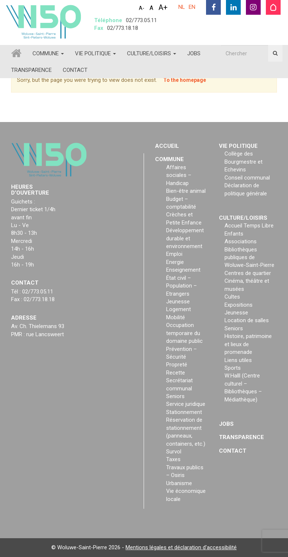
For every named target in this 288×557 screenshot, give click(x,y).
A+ (163, 7)
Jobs (193, 53)
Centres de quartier (247, 273)
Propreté (176, 364)
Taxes (173, 459)
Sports (232, 368)
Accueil (167, 146)
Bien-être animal (186, 191)
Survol (173, 451)
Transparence (31, 70)
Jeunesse (178, 301)
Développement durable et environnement (185, 238)
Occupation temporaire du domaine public (184, 333)
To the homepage (184, 80)
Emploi (174, 254)
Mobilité (175, 317)
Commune (48, 53)
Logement (178, 309)
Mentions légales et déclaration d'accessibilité (181, 547)
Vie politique (95, 53)
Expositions (238, 305)
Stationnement (184, 412)
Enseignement (183, 270)
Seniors (175, 396)
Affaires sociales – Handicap (178, 175)
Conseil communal (247, 177)
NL (181, 7)
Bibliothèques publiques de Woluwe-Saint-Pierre (249, 257)
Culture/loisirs (151, 53)
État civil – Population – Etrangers (181, 286)
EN (192, 7)
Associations (240, 241)
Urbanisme (179, 483)
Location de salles (246, 320)
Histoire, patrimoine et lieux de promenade (248, 344)
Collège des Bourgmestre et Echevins (243, 161)
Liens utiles (238, 360)
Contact (75, 70)
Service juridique (185, 404)
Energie (175, 262)
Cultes (232, 296)
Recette (175, 372)
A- (141, 8)
